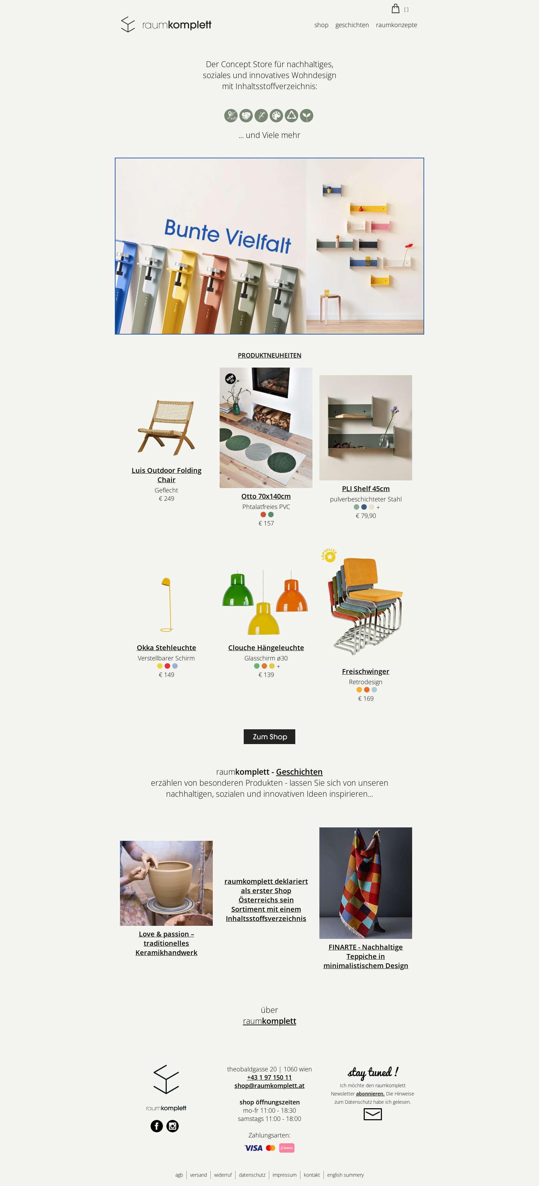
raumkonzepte (396, 25)
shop (322, 25)
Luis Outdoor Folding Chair (166, 475)
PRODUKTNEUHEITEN (269, 355)
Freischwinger (365, 671)
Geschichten (299, 771)
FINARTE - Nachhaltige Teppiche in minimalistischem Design (365, 956)
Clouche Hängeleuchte (266, 647)
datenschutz (252, 1175)
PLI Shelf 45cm (366, 488)
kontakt (312, 1175)
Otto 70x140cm (266, 496)
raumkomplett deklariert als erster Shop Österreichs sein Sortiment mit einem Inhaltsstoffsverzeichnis (266, 900)
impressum (285, 1175)
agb (179, 1175)
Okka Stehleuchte (166, 647)
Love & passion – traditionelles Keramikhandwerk (166, 943)
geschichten (352, 25)
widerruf (223, 1175)
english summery (345, 1175)
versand (198, 1175)
